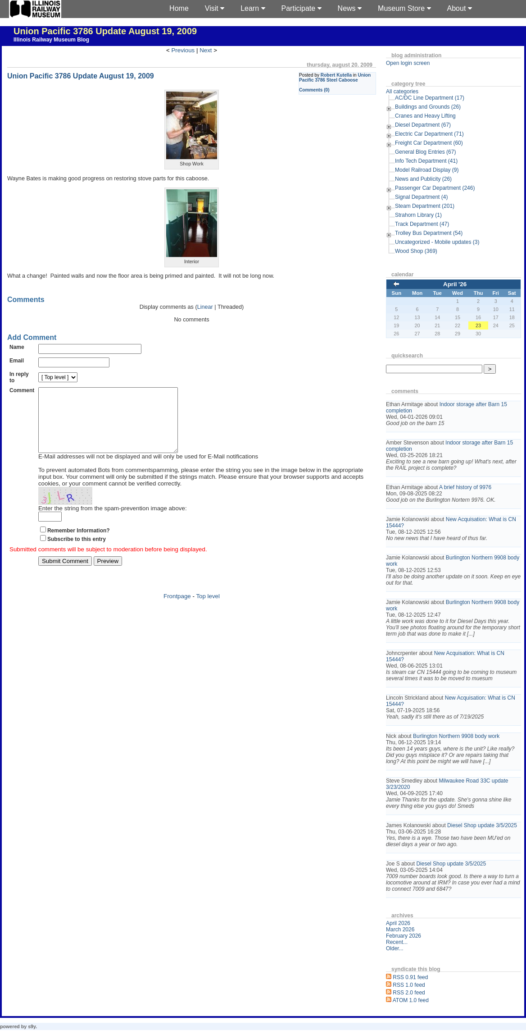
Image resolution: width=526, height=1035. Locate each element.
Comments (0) (314, 89)
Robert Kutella (336, 75)
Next (206, 50)
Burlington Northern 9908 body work (456, 736)
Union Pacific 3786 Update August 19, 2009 (105, 31)
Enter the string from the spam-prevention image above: (112, 521)
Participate (301, 8)
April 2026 (398, 923)
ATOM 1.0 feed (411, 1000)
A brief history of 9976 (465, 487)
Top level (208, 609)
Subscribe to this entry (76, 553)
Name (16, 347)
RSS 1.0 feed (409, 985)
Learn (252, 8)
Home (179, 8)
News (350, 8)
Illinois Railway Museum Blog (51, 40)
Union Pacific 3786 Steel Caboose (335, 77)
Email (16, 360)
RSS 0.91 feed (410, 977)
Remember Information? (78, 544)
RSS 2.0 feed (409, 992)
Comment (21, 390)
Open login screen (408, 63)
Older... (395, 948)
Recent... (397, 942)
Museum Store (404, 8)
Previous (183, 50)
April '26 (455, 284)
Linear (205, 307)
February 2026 (403, 936)
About (459, 8)
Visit (214, 8)
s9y (32, 1026)
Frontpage (177, 609)
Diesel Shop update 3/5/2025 (482, 825)
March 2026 (400, 929)
